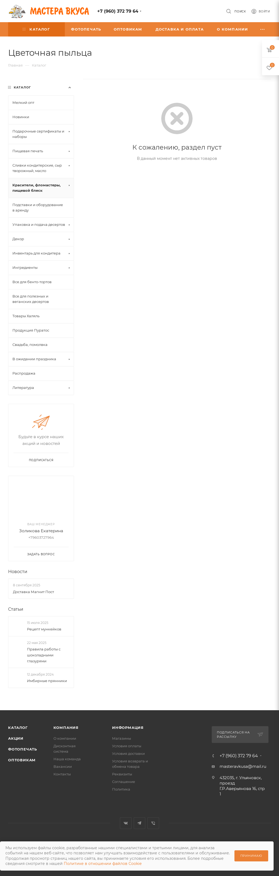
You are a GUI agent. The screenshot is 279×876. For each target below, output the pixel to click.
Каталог (18, 727)
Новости (17, 571)
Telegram (139, 823)
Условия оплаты (126, 746)
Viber (153, 823)
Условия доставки (128, 753)
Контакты (62, 774)
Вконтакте (126, 823)
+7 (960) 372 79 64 (117, 11)
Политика (121, 789)
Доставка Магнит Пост (33, 592)
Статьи (15, 609)
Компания (66, 727)
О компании (64, 738)
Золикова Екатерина (41, 530)
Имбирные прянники (47, 681)
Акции (15, 738)
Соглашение (123, 781)
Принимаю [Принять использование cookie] (251, 856)
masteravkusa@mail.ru (243, 766)
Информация (128, 727)
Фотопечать (22, 749)
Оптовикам (22, 760)
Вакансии (62, 766)
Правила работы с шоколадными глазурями (43, 655)
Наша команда (67, 759)
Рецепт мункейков (44, 629)
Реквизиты (122, 774)
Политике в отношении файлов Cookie (103, 863)
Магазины (121, 738)
